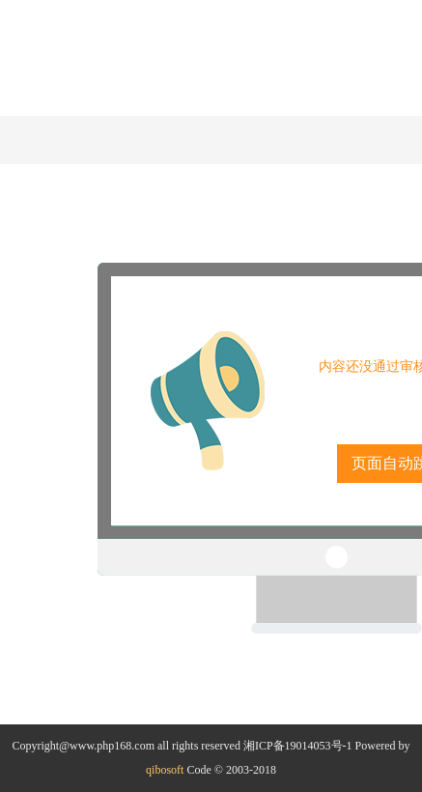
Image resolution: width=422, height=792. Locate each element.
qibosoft (164, 770)
